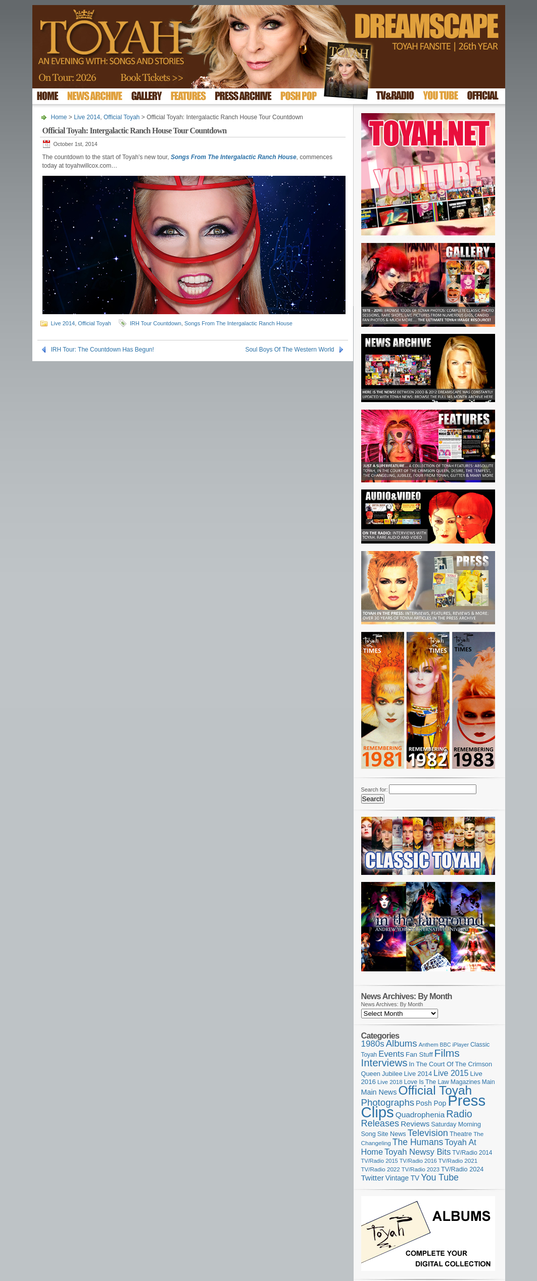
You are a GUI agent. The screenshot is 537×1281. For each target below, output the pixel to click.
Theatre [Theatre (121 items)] (461, 1134)
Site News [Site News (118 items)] (391, 1134)
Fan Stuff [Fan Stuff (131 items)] (419, 1054)
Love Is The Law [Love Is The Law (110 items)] (426, 1082)
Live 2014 (87, 117)
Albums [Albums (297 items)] (401, 1043)
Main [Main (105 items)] (488, 1082)
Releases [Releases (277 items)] (380, 1123)
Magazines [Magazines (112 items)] (465, 1082)
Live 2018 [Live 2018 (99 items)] (390, 1082)
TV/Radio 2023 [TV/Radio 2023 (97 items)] (421, 1169)
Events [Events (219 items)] (391, 1054)
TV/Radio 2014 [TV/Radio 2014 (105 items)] (472, 1152)
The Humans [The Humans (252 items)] (418, 1142)
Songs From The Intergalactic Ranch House (238, 323)
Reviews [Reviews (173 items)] (415, 1123)
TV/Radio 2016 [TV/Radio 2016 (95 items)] (418, 1161)
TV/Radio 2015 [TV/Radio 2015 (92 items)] (379, 1161)
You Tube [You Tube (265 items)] (440, 1177)
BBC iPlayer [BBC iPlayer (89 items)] (454, 1045)
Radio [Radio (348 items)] (459, 1113)
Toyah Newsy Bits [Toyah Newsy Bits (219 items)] (417, 1152)
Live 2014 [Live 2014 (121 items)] (418, 1073)
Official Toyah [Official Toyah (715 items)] (435, 1090)
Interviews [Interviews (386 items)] (384, 1062)
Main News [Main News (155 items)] (379, 1092)
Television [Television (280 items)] (428, 1132)
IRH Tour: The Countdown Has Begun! (102, 349)
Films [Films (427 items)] (447, 1053)
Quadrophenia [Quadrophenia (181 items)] (420, 1114)
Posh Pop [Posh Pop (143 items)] (431, 1103)
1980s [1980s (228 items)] (372, 1044)
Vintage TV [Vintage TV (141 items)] (402, 1178)
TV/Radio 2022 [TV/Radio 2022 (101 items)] (380, 1169)
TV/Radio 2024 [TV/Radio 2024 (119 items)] (462, 1169)
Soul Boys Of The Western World (289, 349)
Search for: (374, 789)
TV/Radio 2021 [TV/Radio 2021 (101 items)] (457, 1161)
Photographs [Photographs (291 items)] (388, 1102)
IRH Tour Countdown (155, 323)
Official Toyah (122, 117)
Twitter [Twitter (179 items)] (372, 1177)
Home (59, 117)
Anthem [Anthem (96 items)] (428, 1045)
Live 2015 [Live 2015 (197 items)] (450, 1072)
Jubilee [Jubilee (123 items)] (392, 1073)
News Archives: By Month (392, 1004)
